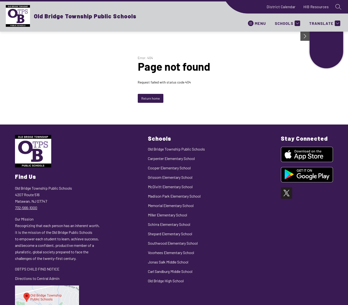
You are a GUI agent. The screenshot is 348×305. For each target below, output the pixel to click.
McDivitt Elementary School (170, 186)
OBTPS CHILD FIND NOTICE (37, 269)
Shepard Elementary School (170, 233)
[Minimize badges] (305, 36)
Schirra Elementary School (169, 224)
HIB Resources (316, 6)
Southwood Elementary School (173, 243)
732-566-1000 (26, 207)
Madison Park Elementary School (174, 196)
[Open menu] (257, 23)
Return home (150, 98)
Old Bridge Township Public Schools (176, 149)
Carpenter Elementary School (171, 158)
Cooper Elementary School (169, 168)
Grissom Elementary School (170, 177)
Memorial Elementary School (171, 205)
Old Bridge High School (166, 280)
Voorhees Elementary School (171, 252)
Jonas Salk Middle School (168, 262)
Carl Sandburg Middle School (170, 271)
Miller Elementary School (167, 215)
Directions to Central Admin (37, 278)
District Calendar (281, 6)
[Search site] (338, 7)
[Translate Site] (324, 23)
